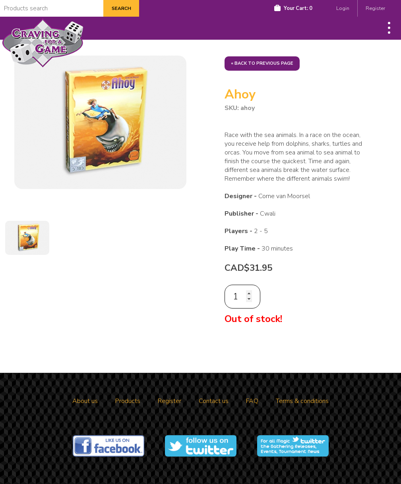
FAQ (252, 401)
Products (127, 401)
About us (85, 401)
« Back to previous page (262, 63)
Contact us (214, 401)
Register (375, 8)
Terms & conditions (302, 401)
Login (342, 8)
